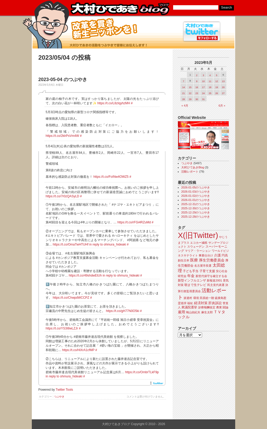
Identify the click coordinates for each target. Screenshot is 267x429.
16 (197, 87)
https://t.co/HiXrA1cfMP (78, 350)
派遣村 (188, 297)
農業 (219, 307)
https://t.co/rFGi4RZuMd (134, 222)
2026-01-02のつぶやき (195, 195)
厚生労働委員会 (211, 260)
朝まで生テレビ (195, 285)
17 (203, 87)
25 (210, 93)
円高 (225, 255)
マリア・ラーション (198, 250)
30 (197, 99)
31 (203, 99)
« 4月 (184, 105)
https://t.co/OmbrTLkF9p (142, 372)
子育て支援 (207, 271)
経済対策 (201, 303)
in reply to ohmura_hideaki (107, 244)
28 (183, 99)
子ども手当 (190, 271)
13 (223, 81)
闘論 (225, 307)
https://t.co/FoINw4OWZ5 (111, 177)
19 (216, 87)
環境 (196, 297)
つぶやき (59, 396)
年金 (191, 276)
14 (183, 87)
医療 (194, 260)
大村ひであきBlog (192, 167)
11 (210, 81)
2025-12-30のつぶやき (195, 208)
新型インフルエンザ (192, 280)
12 (216, 81)
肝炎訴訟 (215, 303)
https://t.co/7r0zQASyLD (62, 196)
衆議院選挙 (189, 307)
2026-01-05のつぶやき (195, 187)
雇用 (181, 312)
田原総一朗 (207, 297)
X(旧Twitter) (198, 235)
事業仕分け (206, 255)
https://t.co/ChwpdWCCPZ (71, 297)
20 (223, 87)
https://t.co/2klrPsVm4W (62, 136)
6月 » (222, 105)
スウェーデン (195, 246)
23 (197, 93)
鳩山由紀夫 (193, 312)
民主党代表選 (215, 284)
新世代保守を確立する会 (211, 276)
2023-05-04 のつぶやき (62, 79)
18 (210, 87)
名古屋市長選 (202, 265)
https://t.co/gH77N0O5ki (122, 311)
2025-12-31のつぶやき (195, 204)
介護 (217, 255)
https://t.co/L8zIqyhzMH (113, 103)
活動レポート (189, 171)
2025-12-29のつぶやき (195, 212)
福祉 (190, 303)
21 (183, 93)
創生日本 (183, 260)
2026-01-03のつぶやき (195, 191)
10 (203, 81)
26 (216, 93)
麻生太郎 (207, 312)
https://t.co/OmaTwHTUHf (70, 244)
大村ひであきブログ (119, 8)
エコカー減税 (198, 242)
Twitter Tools (64, 389)
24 (203, 93)
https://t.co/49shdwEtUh (85, 275)
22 (190, 93)
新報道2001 (214, 280)
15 (190, 87)
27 (223, 93)
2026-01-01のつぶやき (195, 199)
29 (190, 99)
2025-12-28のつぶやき (195, 216)
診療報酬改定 (206, 307)
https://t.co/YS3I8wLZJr (62, 328)
